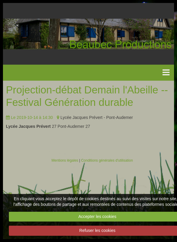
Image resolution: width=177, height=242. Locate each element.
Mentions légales (65, 160)
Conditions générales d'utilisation (107, 160)
